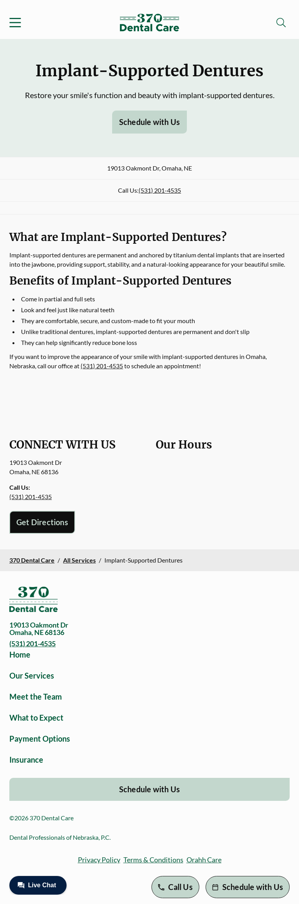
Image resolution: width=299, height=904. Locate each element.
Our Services (31, 675)
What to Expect (36, 717)
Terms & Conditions (153, 859)
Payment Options (39, 738)
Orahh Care (204, 859)
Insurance (26, 759)
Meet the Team (35, 696)
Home (19, 654)
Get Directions (42, 522)
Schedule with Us (149, 122)
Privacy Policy (99, 859)
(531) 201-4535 (160, 190)
